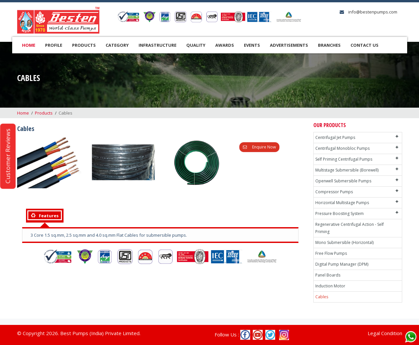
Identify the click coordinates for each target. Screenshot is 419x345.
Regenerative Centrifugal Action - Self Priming (349, 228)
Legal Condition (385, 333)
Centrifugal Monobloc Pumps (342, 148)
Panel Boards (327, 275)
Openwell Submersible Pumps (343, 181)
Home (28, 45)
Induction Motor (330, 286)
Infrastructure (157, 45)
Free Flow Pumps (331, 253)
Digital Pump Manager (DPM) (341, 264)
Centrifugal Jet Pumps (335, 137)
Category (117, 45)
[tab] (45, 216)
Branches (329, 45)
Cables (321, 297)
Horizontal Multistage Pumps (342, 202)
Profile (53, 45)
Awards (224, 45)
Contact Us (365, 45)
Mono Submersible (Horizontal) (344, 242)
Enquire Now (259, 147)
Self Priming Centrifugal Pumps (343, 159)
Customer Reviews (7, 156)
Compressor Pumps (334, 192)
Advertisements (289, 45)
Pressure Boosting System (339, 213)
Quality (195, 45)
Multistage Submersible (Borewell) (347, 170)
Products (84, 45)
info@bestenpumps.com (372, 12)
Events (252, 45)
